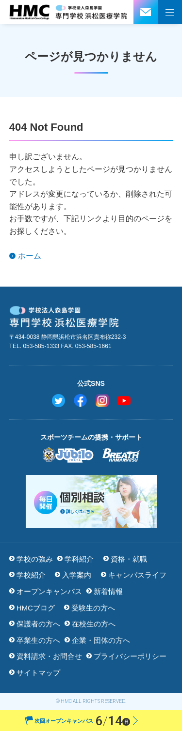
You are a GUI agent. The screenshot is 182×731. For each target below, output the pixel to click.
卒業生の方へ (38, 640)
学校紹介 (31, 575)
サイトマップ (38, 673)
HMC (66, 701)
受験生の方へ (93, 608)
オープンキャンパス (49, 591)
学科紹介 (79, 559)
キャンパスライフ (137, 575)
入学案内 (76, 575)
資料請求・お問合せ (49, 656)
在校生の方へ (94, 624)
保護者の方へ (38, 624)
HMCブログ (36, 608)
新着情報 (108, 591)
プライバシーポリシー (130, 656)
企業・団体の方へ (101, 640)
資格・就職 (129, 559)
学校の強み (35, 559)
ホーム (29, 256)
